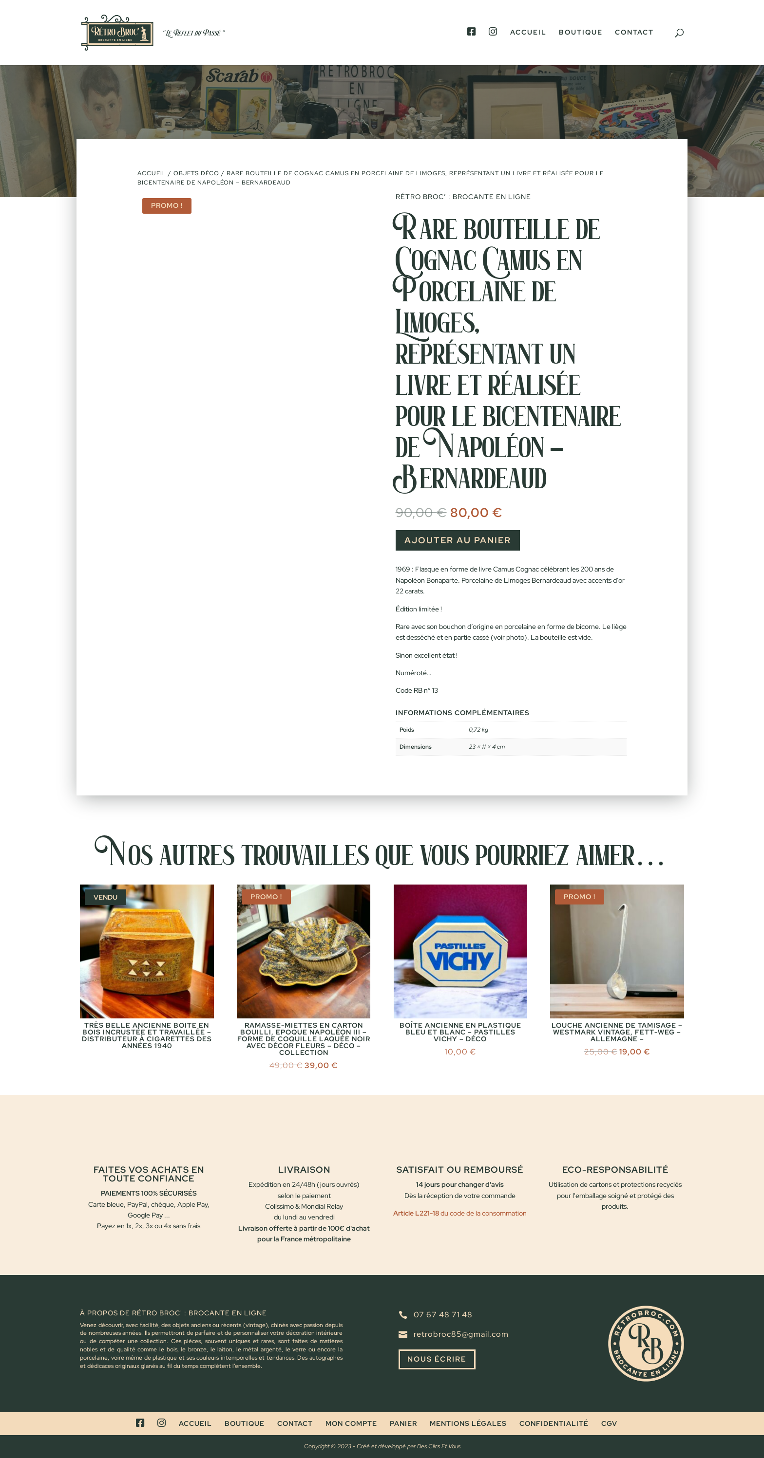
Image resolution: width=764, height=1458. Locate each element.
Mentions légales (468, 1423)
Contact (634, 33)
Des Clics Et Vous (438, 1446)
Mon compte (351, 1423)
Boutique (581, 33)
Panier (403, 1423)
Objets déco (196, 173)
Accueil (528, 33)
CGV (609, 1423)
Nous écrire (439, 1360)
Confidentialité (554, 1423)
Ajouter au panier (457, 540)
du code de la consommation (483, 1213)
